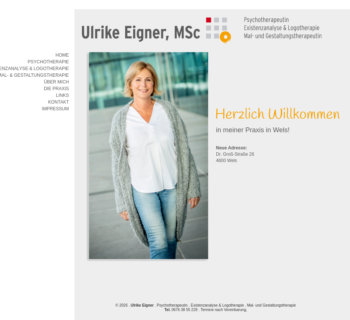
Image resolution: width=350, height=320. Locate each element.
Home (62, 55)
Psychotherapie (48, 61)
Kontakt (58, 102)
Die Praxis (56, 88)
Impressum (55, 108)
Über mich (56, 82)
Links (62, 95)
